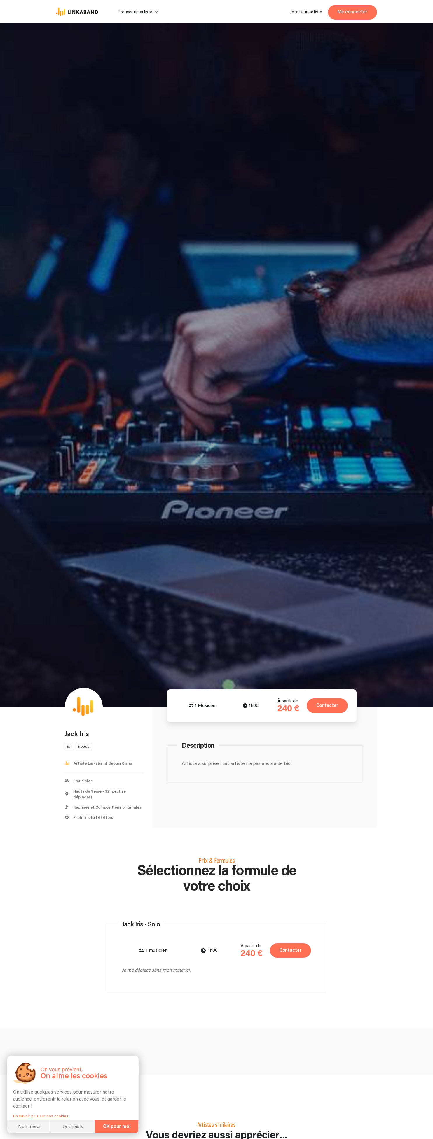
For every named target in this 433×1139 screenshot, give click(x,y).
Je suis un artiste (306, 12)
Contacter (327, 705)
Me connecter (352, 12)
